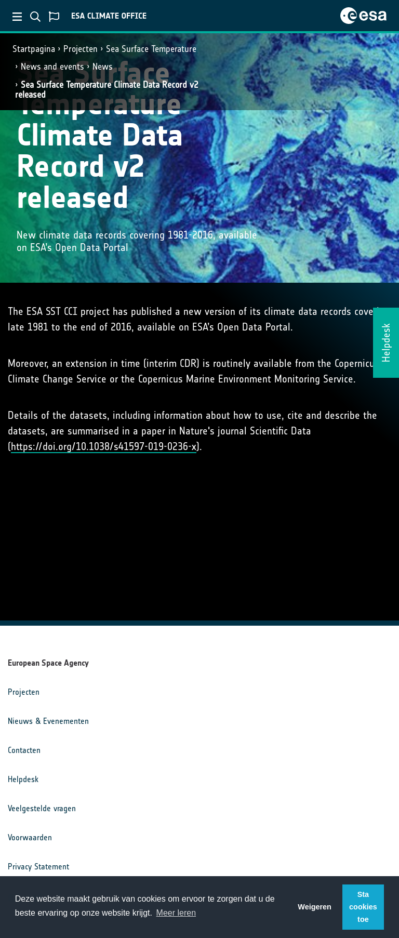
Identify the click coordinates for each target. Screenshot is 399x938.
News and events (52, 66)
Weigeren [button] (314, 907)
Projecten (80, 49)
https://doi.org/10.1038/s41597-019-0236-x (103, 446)
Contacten (24, 750)
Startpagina (33, 49)
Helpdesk (23, 779)
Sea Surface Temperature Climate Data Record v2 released (106, 90)
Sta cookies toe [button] (363, 906)
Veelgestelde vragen (42, 808)
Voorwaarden (30, 837)
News (102, 66)
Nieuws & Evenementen (48, 721)
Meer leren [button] (176, 912)
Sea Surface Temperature (151, 49)
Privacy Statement (38, 866)
